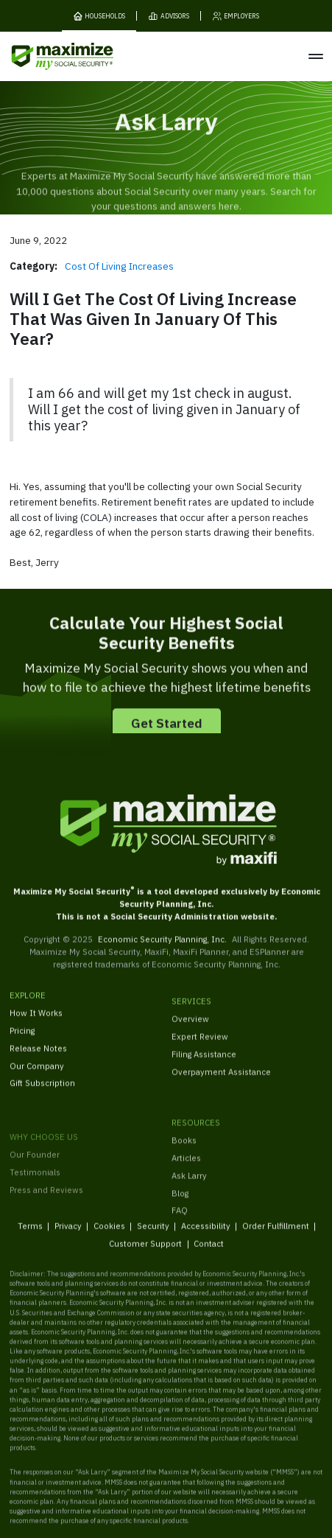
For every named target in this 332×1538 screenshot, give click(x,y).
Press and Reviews (46, 1222)
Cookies (108, 1235)
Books (184, 1163)
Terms (29, 1235)
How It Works (36, 1023)
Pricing (22, 1040)
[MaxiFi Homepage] (43, 56)
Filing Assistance (204, 1069)
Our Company (37, 1075)
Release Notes (38, 1058)
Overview (190, 1035)
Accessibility (205, 1235)
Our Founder (35, 1187)
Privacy (67, 1235)
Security (152, 1235)
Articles (186, 1180)
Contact (209, 1253)
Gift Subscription (42, 1093)
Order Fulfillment (274, 1235)
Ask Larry (189, 1198)
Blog (180, 1216)
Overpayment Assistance (221, 1087)
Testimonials (35, 1205)
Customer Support (145, 1253)
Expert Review (200, 1052)
